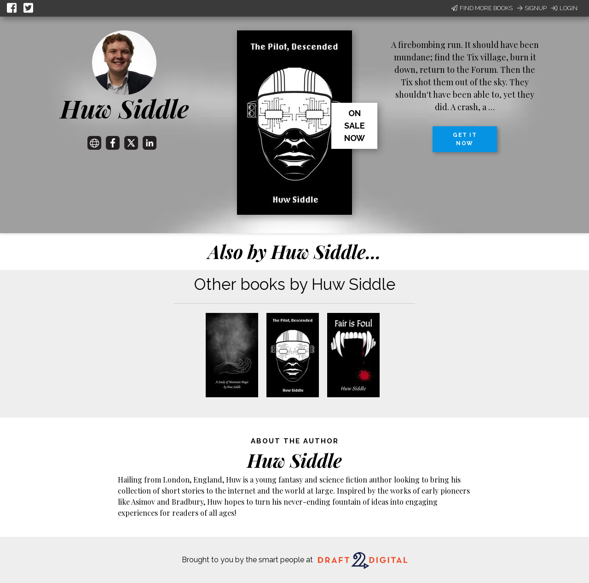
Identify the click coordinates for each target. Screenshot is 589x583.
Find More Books (482, 8)
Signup (532, 8)
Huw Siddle (124, 108)
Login (564, 8)
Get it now (465, 139)
